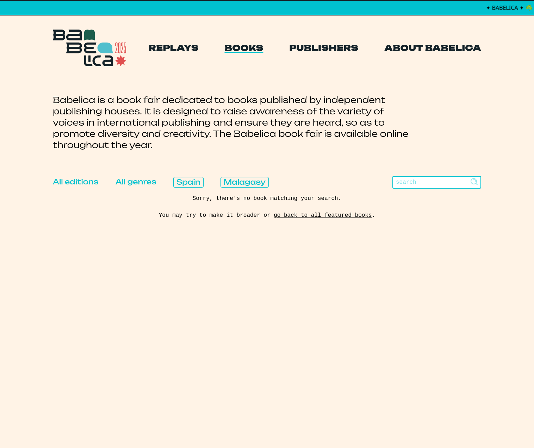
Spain (188, 182)
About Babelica (432, 48)
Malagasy (245, 182)
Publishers (323, 48)
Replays (174, 48)
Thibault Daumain (304, 428)
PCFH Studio (262, 428)
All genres (136, 181)
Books (244, 48)
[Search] (436, 182)
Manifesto (234, 359)
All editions (76, 181)
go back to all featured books (323, 215)
